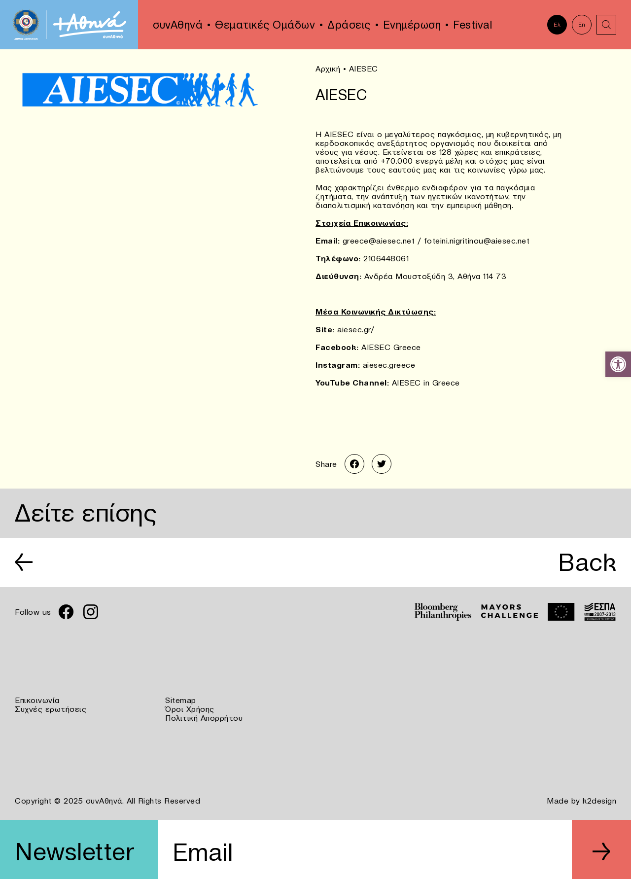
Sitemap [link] (180, 700)
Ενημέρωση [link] (412, 25)
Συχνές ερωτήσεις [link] (50, 709)
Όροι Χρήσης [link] (189, 709)
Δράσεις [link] (349, 25)
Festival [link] (472, 25)
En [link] (582, 24)
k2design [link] (599, 801)
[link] (618, 364)
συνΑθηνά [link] (178, 25)
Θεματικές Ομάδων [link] (265, 25)
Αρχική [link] (328, 68)
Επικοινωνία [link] (37, 700)
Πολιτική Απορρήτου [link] (204, 718)
